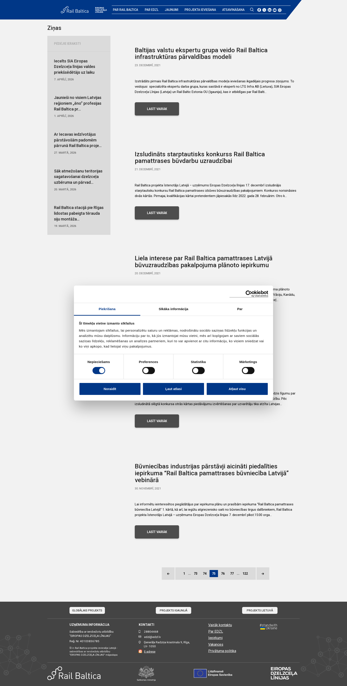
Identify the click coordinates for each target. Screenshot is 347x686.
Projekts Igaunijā (173, 610)
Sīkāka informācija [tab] (173, 309)
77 (232, 573)
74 (204, 573)
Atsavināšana (233, 10)
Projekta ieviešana (200, 10)
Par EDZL (151, 10)
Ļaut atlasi (173, 389)
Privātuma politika (222, 651)
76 (223, 573)
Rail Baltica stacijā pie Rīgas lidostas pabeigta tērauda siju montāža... (79, 216)
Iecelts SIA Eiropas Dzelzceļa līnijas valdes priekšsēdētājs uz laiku (79, 70)
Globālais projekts (87, 610)
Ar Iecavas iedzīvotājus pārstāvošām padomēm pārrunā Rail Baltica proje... (79, 143)
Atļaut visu (237, 389)
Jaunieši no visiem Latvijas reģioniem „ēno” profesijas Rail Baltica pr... (79, 106)
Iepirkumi (215, 638)
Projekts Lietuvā (260, 610)
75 (214, 573)
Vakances (215, 644)
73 (195, 573)
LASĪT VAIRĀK (157, 109)
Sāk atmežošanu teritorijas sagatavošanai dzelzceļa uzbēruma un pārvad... (79, 180)
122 (245, 573)
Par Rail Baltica (125, 10)
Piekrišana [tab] (107, 309)
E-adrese (149, 651)
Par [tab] (240, 309)
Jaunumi (171, 10)
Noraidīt (110, 389)
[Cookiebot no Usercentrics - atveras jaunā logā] (248, 294)
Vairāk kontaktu (220, 625)
